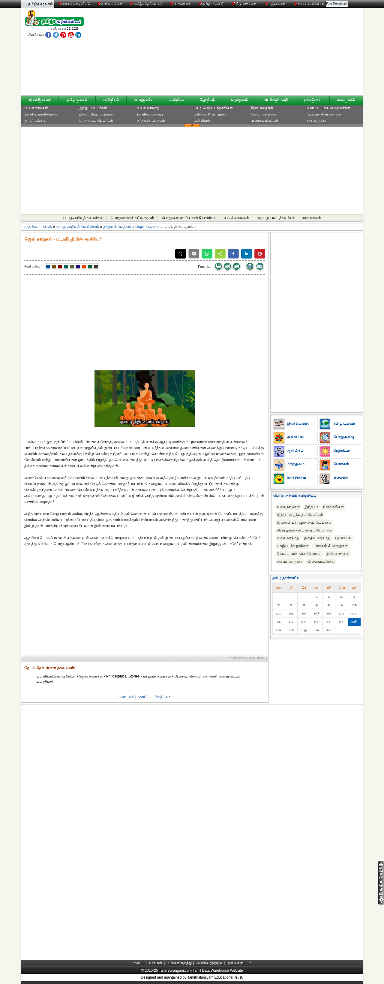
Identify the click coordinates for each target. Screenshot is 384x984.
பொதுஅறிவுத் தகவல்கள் (83, 218)
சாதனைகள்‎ (311, 218)
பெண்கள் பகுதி (276, 99)
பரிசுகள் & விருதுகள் (211, 114)
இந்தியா (311, 507)
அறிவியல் (111, 99)
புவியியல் (202, 120)
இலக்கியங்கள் (40, 99)
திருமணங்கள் (245, 3)
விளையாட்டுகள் (264, 120)
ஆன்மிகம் (176, 99)
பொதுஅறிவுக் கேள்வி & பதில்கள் (189, 218)
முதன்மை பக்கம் (38, 227)
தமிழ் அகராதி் (211, 3)
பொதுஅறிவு (144, 99)
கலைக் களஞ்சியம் (74, 3)
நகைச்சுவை (313, 99)
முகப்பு (143, 697)
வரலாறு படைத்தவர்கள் (275, 218)
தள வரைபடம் (239, 963)
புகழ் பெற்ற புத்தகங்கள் (213, 108)
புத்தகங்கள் (275, 3)
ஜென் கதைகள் (147, 227)
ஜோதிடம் (207, 99)
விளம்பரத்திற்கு (209, 963)
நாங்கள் (155, 963)
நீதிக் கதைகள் (261, 108)
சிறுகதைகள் (316, 120)
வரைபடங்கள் (110, 3)
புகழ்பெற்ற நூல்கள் (293, 546)
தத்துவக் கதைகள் (151, 120)
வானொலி (180, 3)
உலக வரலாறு (148, 108)
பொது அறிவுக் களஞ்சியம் (77, 227)
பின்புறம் (126, 697)
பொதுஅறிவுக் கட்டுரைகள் (132, 218)
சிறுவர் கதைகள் (263, 114)
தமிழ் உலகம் (77, 99)
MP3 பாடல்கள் (307, 3)
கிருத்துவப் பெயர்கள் (96, 120)
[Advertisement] (249, 53)
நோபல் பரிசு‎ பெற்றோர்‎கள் (299, 554)
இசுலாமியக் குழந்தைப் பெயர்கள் (304, 522)
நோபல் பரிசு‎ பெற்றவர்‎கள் (328, 108)
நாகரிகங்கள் (35, 120)
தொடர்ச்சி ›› (257, 658)
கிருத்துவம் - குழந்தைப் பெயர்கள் (304, 530)
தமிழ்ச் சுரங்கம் (40, 4)
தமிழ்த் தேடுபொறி (146, 3)
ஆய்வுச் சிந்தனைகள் (324, 114)
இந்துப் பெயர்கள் (93, 108)
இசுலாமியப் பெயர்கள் (97, 114)
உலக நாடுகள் (36, 108)
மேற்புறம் (162, 697)
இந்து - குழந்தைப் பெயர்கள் (300, 515)
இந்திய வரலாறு (150, 114)
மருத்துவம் (239, 99)
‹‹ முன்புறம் (234, 658)
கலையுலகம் (346, 99)
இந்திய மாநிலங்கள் (41, 114)
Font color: (32, 266)
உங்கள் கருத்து (179, 963)
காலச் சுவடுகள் (236, 218)
